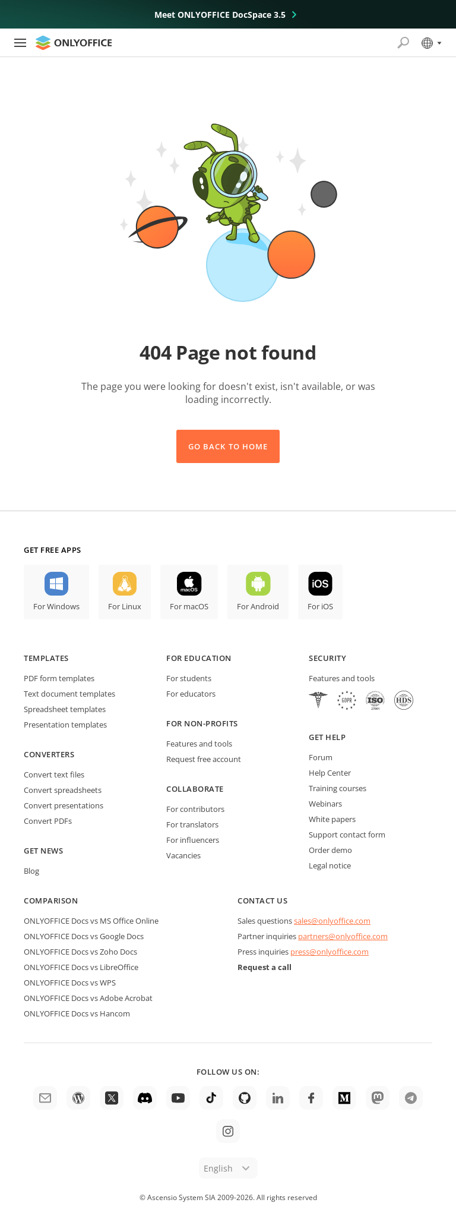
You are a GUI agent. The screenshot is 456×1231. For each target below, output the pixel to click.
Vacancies (183, 855)
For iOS (320, 606)
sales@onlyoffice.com (332, 920)
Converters (49, 754)
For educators (191, 693)
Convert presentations (63, 805)
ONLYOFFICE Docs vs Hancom (77, 1013)
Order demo (330, 850)
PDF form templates (59, 678)
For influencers (192, 840)
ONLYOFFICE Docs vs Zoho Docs (80, 951)
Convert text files (54, 774)
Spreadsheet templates (65, 709)
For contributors (195, 809)
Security (327, 658)
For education (199, 658)
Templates (46, 658)
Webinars (325, 803)
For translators (192, 824)
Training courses (337, 788)
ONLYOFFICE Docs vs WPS (70, 982)
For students (188, 678)
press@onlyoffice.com (329, 951)
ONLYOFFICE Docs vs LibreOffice (81, 967)
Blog (31, 870)
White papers (332, 819)
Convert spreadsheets (63, 790)
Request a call (265, 967)
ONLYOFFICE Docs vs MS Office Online (91, 920)
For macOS (189, 606)
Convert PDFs (48, 821)
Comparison (51, 900)
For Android (258, 606)
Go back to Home (228, 446)
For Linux (124, 606)
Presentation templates (65, 724)
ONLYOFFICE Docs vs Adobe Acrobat (88, 998)
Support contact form (347, 834)
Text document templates (69, 693)
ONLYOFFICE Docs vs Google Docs (84, 936)
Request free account (203, 759)
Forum (320, 757)
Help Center (330, 772)
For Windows (56, 606)
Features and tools (199, 743)
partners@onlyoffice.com (343, 936)
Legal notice (330, 865)
